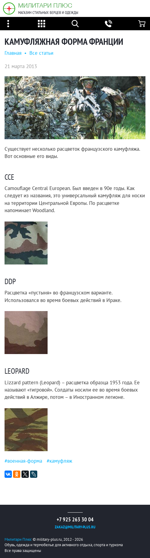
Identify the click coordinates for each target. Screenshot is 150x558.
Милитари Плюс (45, 5)
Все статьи (41, 53)
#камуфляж (59, 461)
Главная (13, 53)
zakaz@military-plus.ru (75, 527)
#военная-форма (23, 461)
